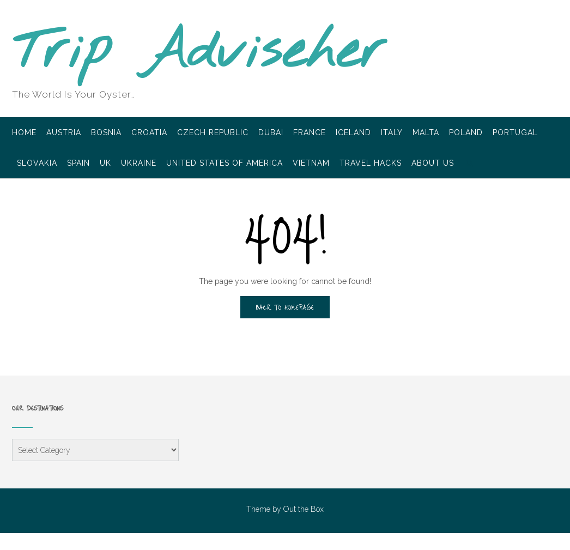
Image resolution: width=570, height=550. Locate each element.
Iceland (353, 133)
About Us (432, 164)
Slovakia (37, 164)
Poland (466, 133)
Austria (63, 133)
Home (24, 133)
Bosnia (106, 133)
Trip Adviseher (199, 52)
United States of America (224, 164)
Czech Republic (212, 133)
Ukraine (138, 164)
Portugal (515, 133)
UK (105, 164)
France (309, 133)
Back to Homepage (285, 307)
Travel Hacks (370, 164)
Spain (78, 164)
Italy (392, 133)
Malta (426, 133)
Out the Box (303, 509)
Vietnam (311, 164)
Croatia (149, 133)
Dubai (270, 133)
